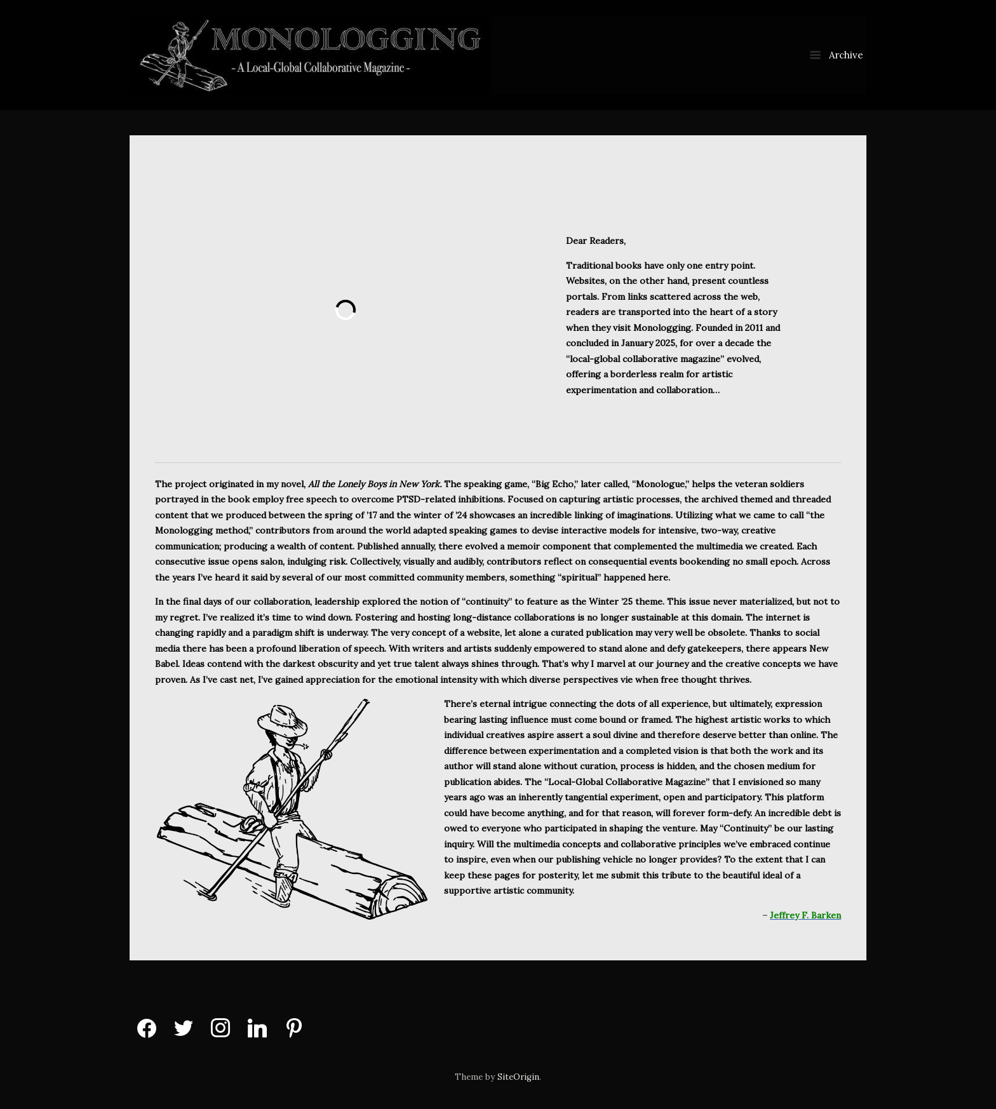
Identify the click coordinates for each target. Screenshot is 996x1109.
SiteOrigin (518, 1077)
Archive (836, 55)
